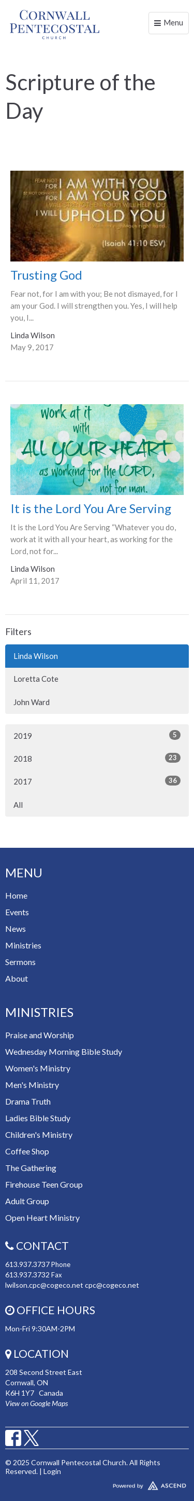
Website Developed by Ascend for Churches (97, 1483)
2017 (97, 781)
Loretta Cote (35, 678)
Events (17, 912)
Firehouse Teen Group (44, 1184)
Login (52, 1471)
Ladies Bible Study (37, 1118)
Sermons (20, 962)
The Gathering (30, 1168)
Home (16, 895)
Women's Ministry (37, 1068)
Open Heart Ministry (42, 1217)
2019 (97, 735)
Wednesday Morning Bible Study (63, 1051)
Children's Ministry (38, 1134)
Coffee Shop (27, 1151)
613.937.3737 (27, 1264)
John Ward (31, 702)
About (16, 978)
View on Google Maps (36, 1403)
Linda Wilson (35, 655)
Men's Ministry (32, 1085)
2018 (97, 758)
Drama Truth (28, 1101)
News (15, 928)
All (18, 804)
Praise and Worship (39, 1035)
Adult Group (27, 1201)
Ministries (23, 945)
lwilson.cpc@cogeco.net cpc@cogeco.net (72, 1284)
